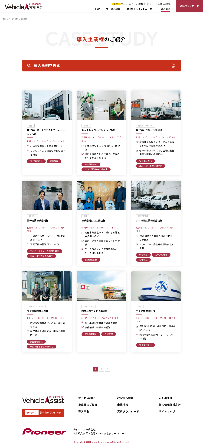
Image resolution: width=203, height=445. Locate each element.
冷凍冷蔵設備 (143, 216)
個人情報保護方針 (170, 404)
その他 (86, 125)
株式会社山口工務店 (93, 220)
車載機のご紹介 (88, 404)
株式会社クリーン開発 (149, 130)
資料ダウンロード (189, 6)
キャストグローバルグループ (98, 130)
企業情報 (122, 404)
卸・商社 (32, 216)
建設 (30, 125)
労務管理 (143, 254)
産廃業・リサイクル (145, 125)
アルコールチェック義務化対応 (44, 251)
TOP (97, 8)
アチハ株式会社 (145, 311)
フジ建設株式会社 (37, 311)
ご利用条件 (166, 398)
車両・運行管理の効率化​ (96, 169)
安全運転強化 (36, 161)
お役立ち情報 (164, 4)
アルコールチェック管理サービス (131, 4)
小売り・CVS (88, 306)
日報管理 (54, 161)
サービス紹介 (113, 8)
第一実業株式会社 (37, 220)
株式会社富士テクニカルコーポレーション (46, 132)
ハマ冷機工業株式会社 (149, 220)
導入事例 (165, 8)
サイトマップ (167, 411)
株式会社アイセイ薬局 (95, 311)
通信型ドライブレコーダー (140, 8)
